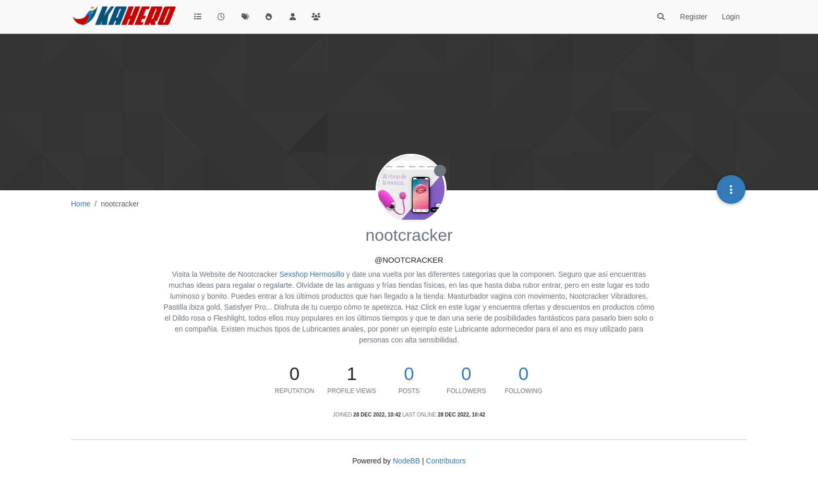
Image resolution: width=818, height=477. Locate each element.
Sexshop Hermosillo (311, 274)
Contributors (446, 461)
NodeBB (406, 461)
